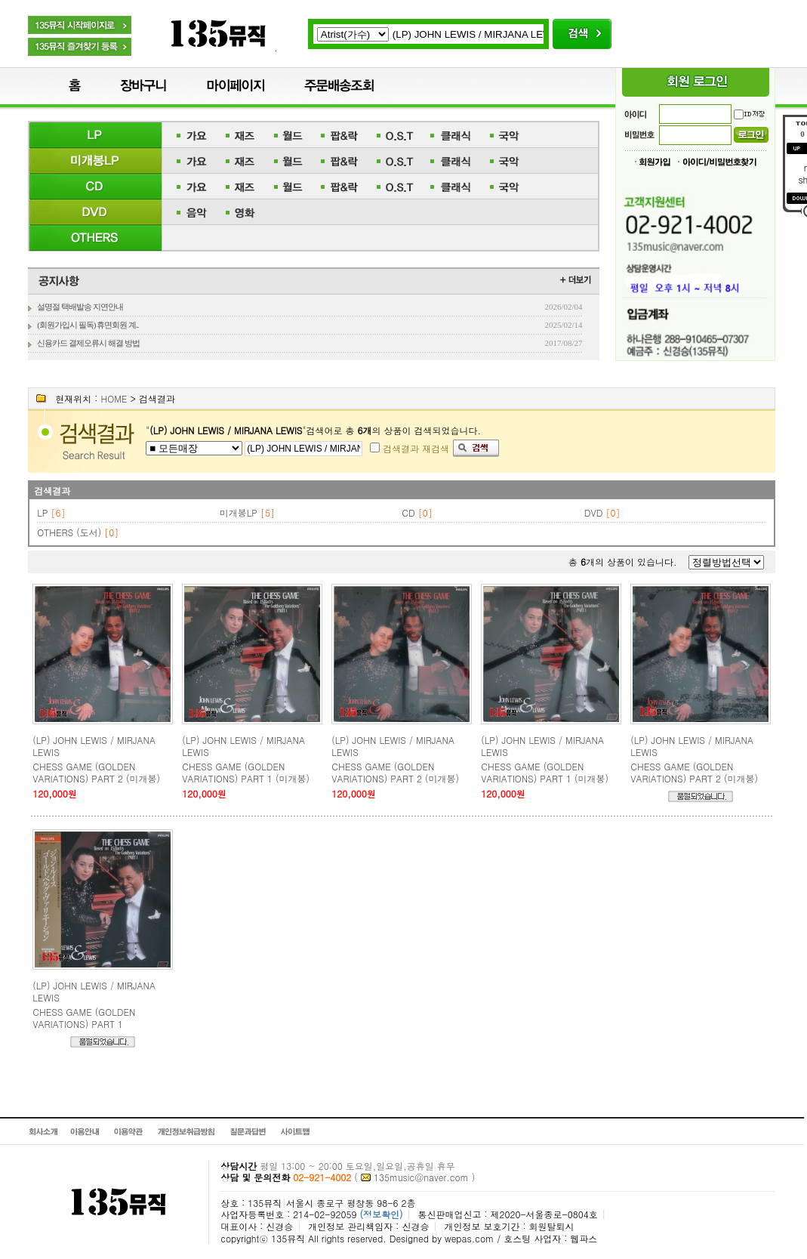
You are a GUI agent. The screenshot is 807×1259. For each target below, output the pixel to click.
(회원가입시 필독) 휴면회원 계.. (87, 324)
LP (42, 512)
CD (408, 512)
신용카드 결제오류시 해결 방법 (88, 342)
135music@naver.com (421, 1177)
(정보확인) (380, 1214)
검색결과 (52, 490)
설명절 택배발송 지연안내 (80, 306)
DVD (593, 512)
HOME (113, 398)
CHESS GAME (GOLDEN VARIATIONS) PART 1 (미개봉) (246, 772)
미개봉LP (238, 512)
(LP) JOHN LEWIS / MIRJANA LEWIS (94, 745)
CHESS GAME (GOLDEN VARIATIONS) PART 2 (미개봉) (96, 772)
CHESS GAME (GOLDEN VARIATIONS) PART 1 (83, 1017)
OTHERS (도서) (69, 532)
